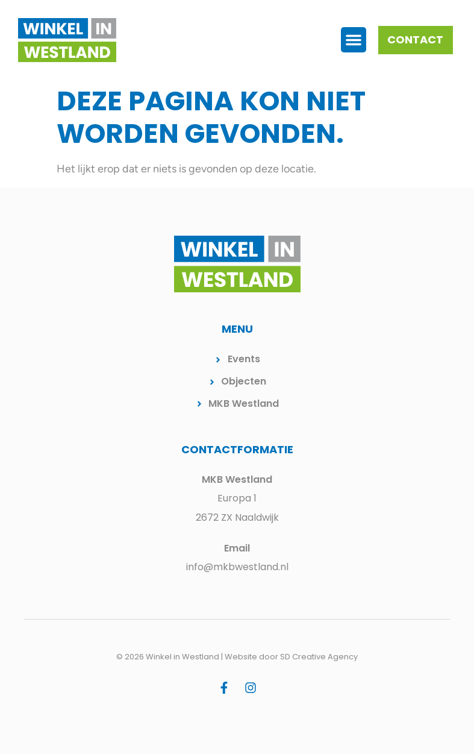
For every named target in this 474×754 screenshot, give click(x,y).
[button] (353, 39)
